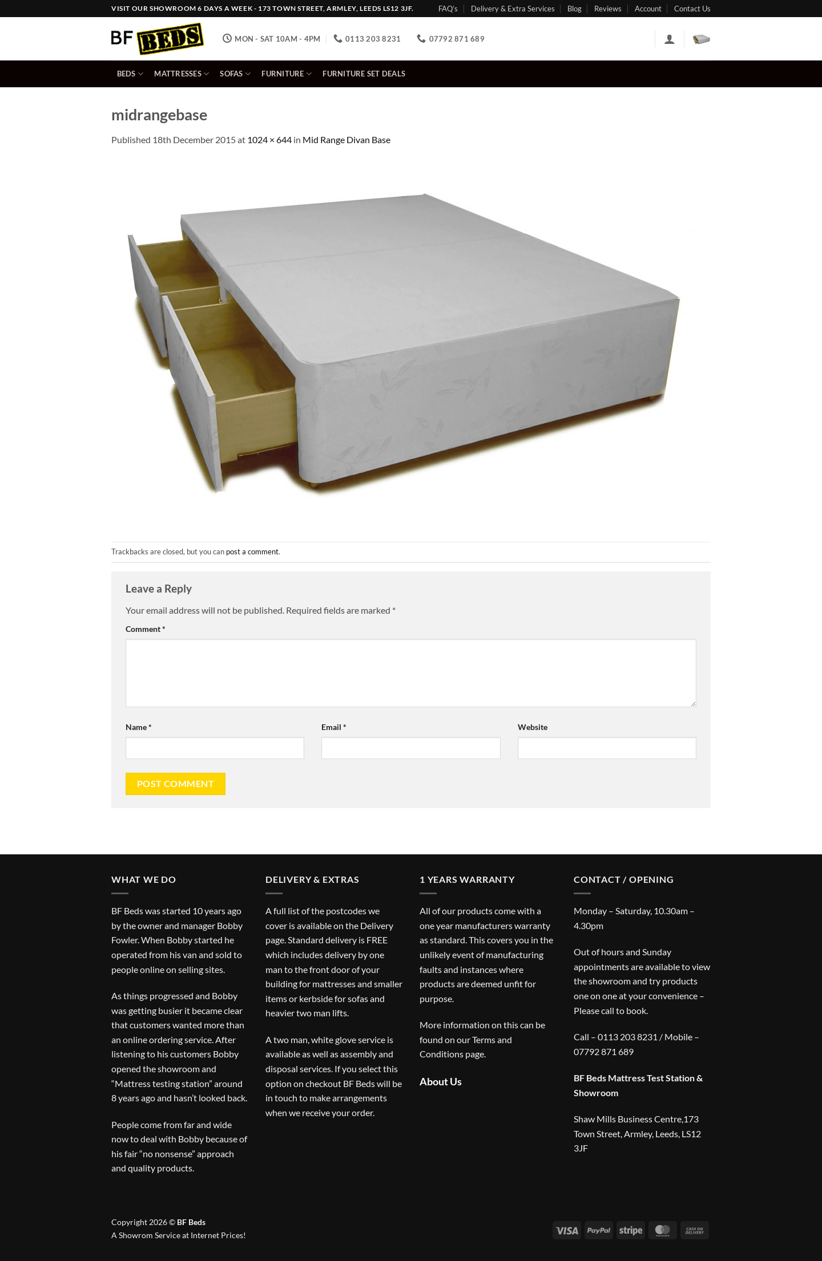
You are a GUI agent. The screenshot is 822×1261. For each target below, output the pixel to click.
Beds (130, 73)
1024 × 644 (269, 139)
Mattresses (181, 73)
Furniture (286, 73)
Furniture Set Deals (364, 73)
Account (648, 8)
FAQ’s (448, 8)
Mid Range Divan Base (346, 139)
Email (333, 727)
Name (139, 727)
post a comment (252, 551)
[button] (669, 38)
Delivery (376, 925)
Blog (574, 8)
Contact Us (692, 8)
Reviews (608, 8)
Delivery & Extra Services (513, 8)
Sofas (235, 73)
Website (532, 727)
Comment (146, 629)
